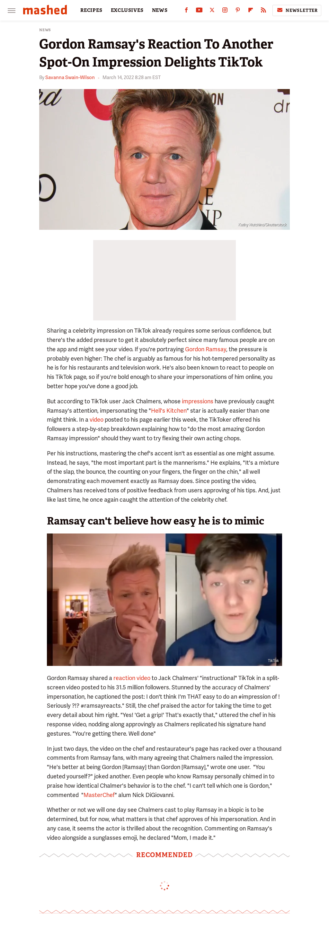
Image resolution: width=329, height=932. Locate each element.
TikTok (273, 661)
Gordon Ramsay (205, 349)
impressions (197, 401)
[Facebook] (186, 11)
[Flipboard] (250, 11)
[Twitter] (212, 11)
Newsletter (297, 10)
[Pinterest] (238, 11)
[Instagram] (225, 11)
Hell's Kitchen (169, 410)
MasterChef (99, 795)
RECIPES (91, 10)
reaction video (131, 678)
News (45, 30)
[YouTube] (199, 11)
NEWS (160, 10)
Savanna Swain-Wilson (70, 77)
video (96, 419)
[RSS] (263, 11)
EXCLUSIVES (127, 10)
